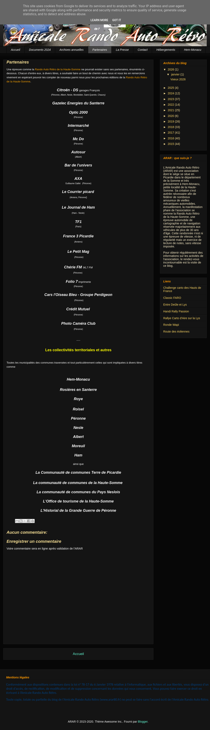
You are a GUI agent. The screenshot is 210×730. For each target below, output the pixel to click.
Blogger (142, 721)
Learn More (99, 20)
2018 (171, 127)
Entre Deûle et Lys (175, 304)
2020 (171, 116)
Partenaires (99, 49)
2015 (171, 144)
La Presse (122, 49)
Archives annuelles (71, 49)
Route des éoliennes (176, 331)
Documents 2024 (40, 49)
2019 (171, 121)
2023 (171, 99)
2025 (171, 87)
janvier (175, 74)
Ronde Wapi (171, 324)
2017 (171, 132)
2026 (171, 69)
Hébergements (165, 49)
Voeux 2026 (178, 79)
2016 (171, 138)
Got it (116, 20)
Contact (142, 49)
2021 (171, 110)
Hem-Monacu (192, 49)
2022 (171, 104)
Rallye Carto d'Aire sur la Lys (181, 318)
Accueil (15, 49)
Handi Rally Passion (176, 311)
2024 (171, 93)
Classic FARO (172, 297)
